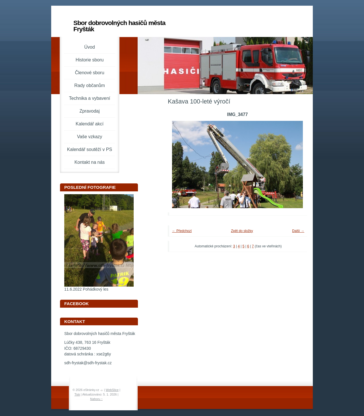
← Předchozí (182, 231)
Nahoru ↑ (96, 399)
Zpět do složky (242, 231)
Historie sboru (90, 59)
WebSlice (112, 390)
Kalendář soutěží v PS (89, 149)
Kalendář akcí (90, 123)
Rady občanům (89, 85)
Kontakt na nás (90, 162)
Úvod (89, 47)
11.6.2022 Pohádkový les (86, 289)
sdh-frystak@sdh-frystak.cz (88, 363)
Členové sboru (89, 72)
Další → (298, 231)
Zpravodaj (89, 111)
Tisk (77, 394)
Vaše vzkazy (89, 136)
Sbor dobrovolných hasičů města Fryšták (119, 26)
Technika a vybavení (89, 98)
